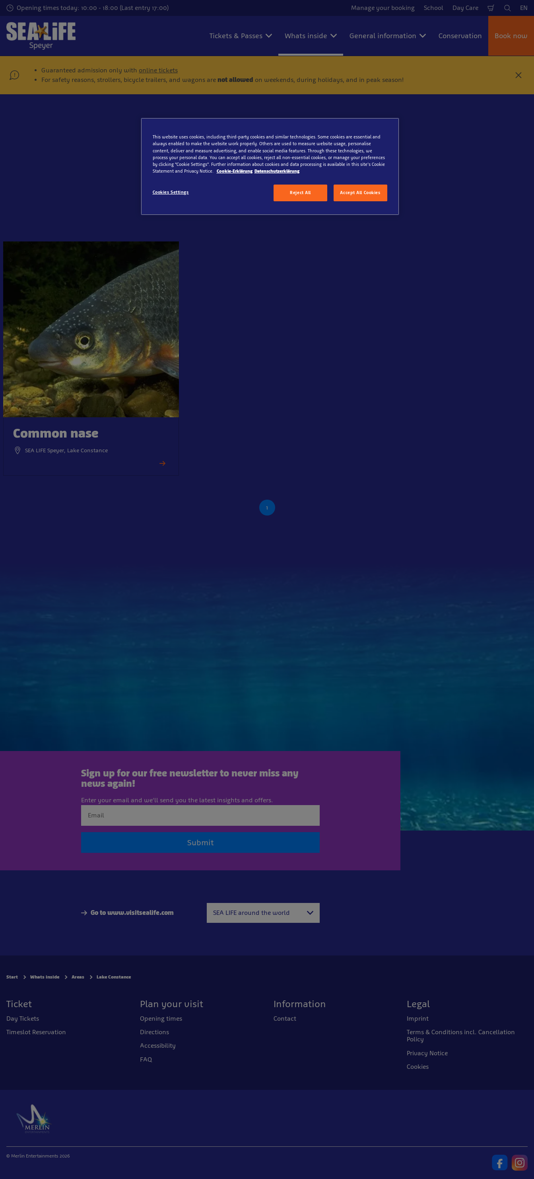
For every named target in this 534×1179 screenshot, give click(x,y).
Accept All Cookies (360, 192)
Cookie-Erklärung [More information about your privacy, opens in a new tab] (234, 171)
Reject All (300, 192)
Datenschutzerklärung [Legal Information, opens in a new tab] (276, 171)
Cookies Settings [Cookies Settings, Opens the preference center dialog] (171, 192)
